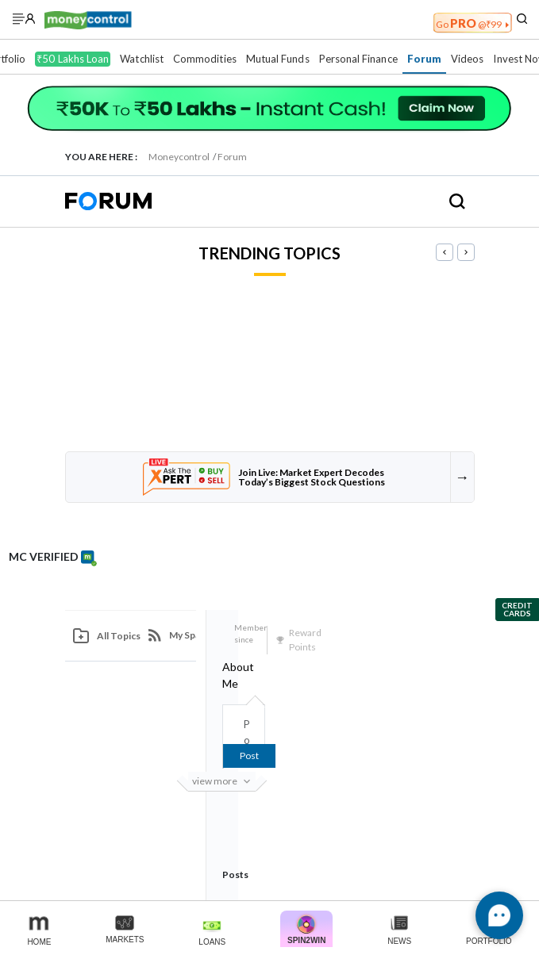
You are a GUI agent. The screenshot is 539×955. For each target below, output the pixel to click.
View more (224, 781)
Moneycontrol (179, 157)
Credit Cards (517, 609)
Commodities (205, 58)
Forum (424, 58)
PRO (472, 23)
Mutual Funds (278, 58)
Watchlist (142, 58)
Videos (467, 58)
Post (249, 755)
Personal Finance (358, 58)
